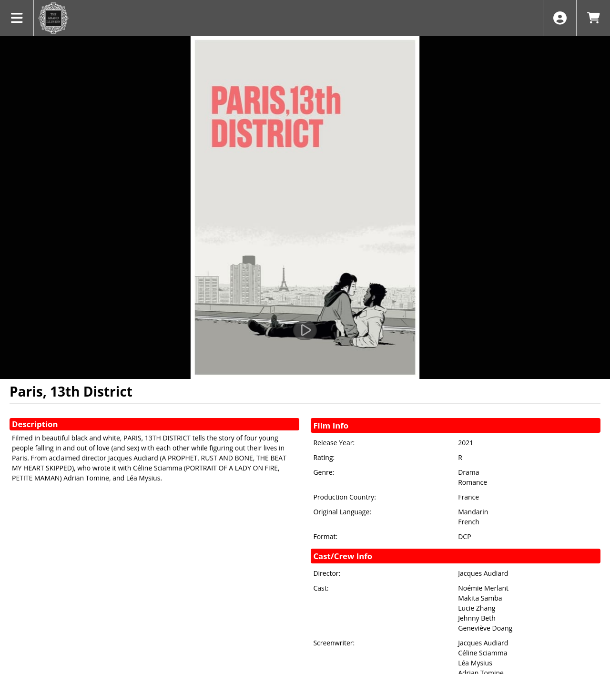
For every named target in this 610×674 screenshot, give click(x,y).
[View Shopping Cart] (593, 18)
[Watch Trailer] (305, 330)
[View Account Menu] (560, 18)
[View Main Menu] (17, 18)
